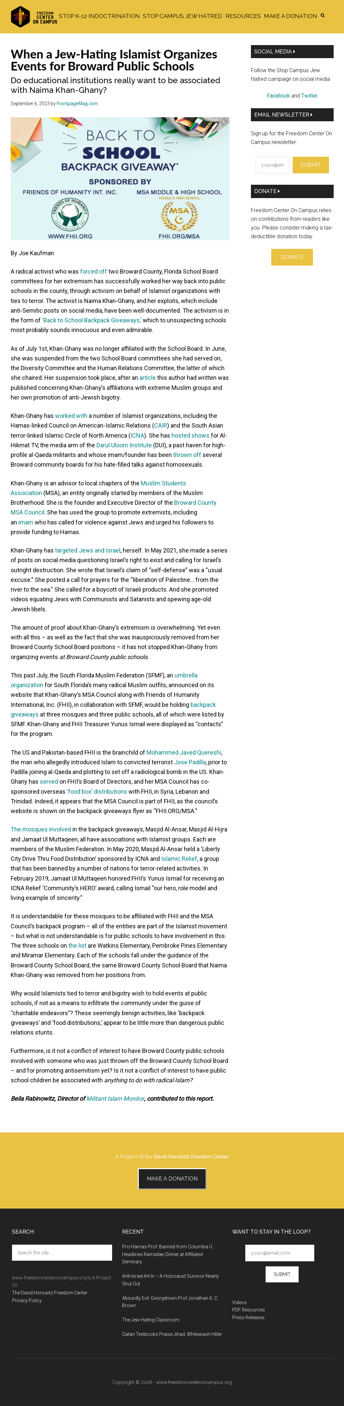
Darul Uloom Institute (124, 445)
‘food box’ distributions (97, 791)
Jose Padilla (190, 762)
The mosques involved (41, 829)
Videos (239, 1302)
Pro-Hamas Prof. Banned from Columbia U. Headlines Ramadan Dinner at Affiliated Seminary (167, 1254)
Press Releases (248, 1317)
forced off (93, 271)
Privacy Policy (27, 1300)
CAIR (160, 425)
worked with (71, 415)
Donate (267, 191)
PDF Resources (248, 1309)
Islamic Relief (179, 858)
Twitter (309, 96)
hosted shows (190, 435)
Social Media (274, 51)
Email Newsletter (283, 115)
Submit (311, 165)
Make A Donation (172, 1179)
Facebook (278, 96)
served (49, 781)
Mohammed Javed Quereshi (183, 752)
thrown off (187, 454)
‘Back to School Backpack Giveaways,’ (91, 320)
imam (25, 522)
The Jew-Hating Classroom (151, 1319)
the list (77, 945)
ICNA (137, 435)
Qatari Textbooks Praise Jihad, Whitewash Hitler (172, 1334)
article (147, 377)
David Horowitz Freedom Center (191, 1156)
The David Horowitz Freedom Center (49, 1292)
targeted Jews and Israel (87, 550)
